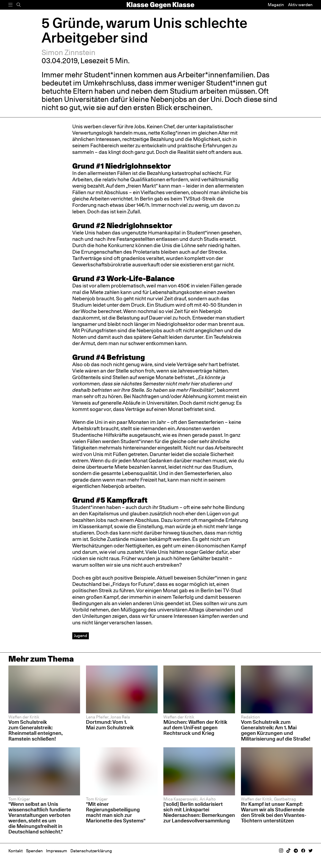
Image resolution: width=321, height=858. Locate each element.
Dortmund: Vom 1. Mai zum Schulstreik (110, 725)
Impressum (56, 850)
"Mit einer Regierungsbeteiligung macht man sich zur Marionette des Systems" (116, 812)
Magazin (276, 4)
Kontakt (15, 850)
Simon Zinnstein (68, 52)
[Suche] (19, 5)
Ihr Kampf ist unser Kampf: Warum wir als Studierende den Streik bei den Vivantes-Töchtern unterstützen (273, 812)
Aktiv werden (300, 4)
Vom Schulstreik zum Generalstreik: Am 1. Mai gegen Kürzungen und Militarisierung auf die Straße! (275, 730)
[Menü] (10, 5)
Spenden (34, 850)
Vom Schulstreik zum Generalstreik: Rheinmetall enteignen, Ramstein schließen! (35, 730)
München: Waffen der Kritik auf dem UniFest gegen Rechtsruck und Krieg (195, 727)
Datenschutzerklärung (91, 850)
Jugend (80, 635)
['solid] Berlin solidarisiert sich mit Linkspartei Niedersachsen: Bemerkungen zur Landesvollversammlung (199, 812)
